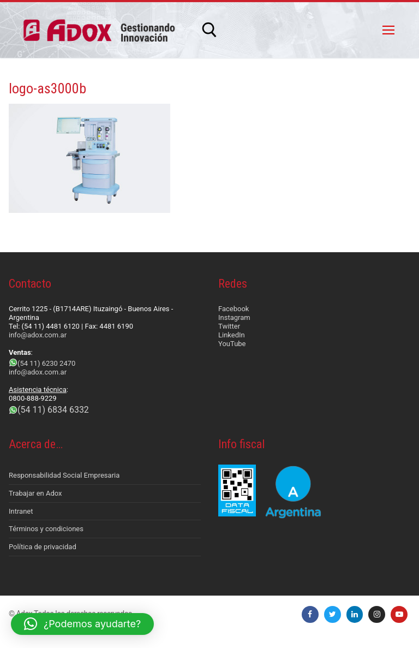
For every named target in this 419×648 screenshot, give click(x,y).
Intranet (21, 511)
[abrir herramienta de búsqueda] (209, 30)
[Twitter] (332, 614)
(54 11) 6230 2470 (46, 363)
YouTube (232, 344)
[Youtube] (399, 614)
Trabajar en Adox (35, 493)
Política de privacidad (42, 547)
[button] (82, 624)
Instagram (234, 317)
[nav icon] (388, 30)
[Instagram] (376, 614)
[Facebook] (310, 614)
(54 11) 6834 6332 (53, 410)
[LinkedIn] (354, 614)
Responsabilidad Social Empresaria (64, 475)
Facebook (233, 309)
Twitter (229, 326)
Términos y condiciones (46, 529)
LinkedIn (231, 335)
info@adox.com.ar (38, 335)
